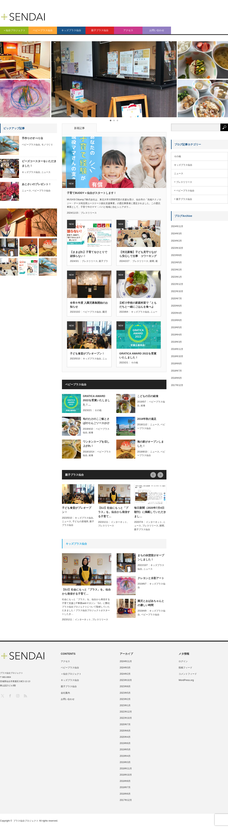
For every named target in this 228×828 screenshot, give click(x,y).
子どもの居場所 (80, 521)
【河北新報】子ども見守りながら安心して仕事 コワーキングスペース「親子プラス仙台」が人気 (138, 254)
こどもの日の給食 (147, 396)
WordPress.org (186, 680)
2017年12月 (177, 385)
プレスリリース (89, 213)
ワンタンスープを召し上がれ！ (96, 443)
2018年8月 (176, 363)
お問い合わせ (156, 30)
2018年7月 (176, 370)
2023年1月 (176, 277)
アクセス (128, 30)
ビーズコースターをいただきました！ (39, 163)
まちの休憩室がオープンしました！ (151, 557)
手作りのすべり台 (32, 138)
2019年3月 (176, 342)
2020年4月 (176, 313)
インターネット (119, 522)
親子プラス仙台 (99, 30)
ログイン (183, 661)
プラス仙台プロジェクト (25, 820)
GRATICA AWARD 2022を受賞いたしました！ (137, 355)
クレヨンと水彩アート (151, 578)
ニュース (154, 424)
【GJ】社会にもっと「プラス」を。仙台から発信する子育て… (114, 512)
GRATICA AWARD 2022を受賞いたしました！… (96, 400)
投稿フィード (185, 667)
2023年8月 (176, 255)
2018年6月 (176, 378)
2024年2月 (176, 240)
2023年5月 (176, 262)
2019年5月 (176, 327)
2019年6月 (176, 320)
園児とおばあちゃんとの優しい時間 (151, 603)
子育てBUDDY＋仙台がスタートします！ (91, 192)
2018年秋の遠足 (146, 418)
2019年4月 (176, 334)
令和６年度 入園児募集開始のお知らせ (89, 304)
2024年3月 (176, 233)
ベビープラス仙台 (43, 30)
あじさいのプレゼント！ (36, 184)
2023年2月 (176, 269)
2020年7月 (176, 298)
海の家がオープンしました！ (150, 443)
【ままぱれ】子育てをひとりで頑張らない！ (88, 254)
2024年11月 (177, 226)
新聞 (152, 261)
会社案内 (65, 693)
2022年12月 (177, 284)
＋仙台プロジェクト (14, 30)
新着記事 (79, 128)
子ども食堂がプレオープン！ (87, 353)
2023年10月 (177, 248)
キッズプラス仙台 (71, 30)
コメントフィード (188, 674)
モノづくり (47, 144)
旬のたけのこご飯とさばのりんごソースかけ (96, 421)
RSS (25, 695)
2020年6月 (176, 305)
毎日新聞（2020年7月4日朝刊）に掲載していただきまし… (150, 512)
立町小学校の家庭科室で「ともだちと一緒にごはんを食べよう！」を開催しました (138, 305)
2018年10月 (177, 356)
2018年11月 (177, 349)
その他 (134, 362)
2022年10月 (177, 291)
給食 (143, 405)
